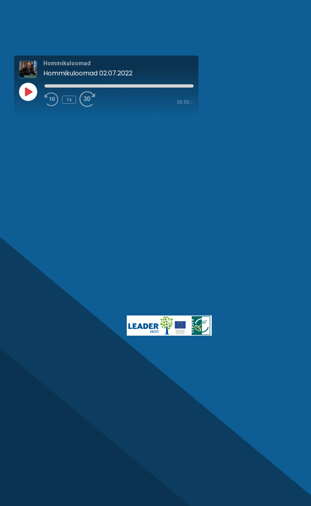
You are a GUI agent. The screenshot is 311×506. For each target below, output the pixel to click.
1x (69, 100)
